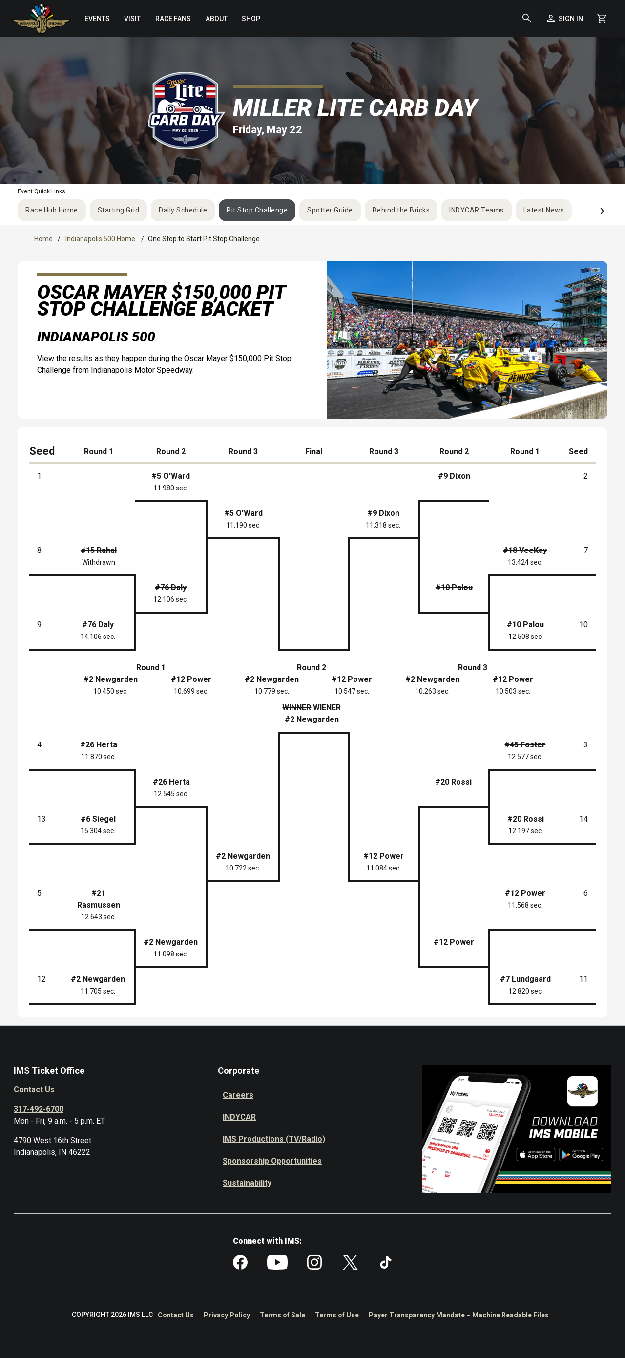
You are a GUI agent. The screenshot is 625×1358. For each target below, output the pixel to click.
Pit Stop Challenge (257, 210)
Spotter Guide (330, 210)
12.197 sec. (525, 831)
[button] (527, 18)
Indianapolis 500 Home (100, 239)
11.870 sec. (98, 757)
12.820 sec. (525, 991)
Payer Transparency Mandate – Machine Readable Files (459, 1315)
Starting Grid (119, 210)
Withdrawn (98, 562)
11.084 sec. (383, 868)
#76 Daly (98, 624)
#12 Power (383, 856)
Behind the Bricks (401, 210)
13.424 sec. (525, 562)
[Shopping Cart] (601, 18)
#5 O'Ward (170, 476)
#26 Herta (98, 744)
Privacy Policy (227, 1315)
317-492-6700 (38, 1109)
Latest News (543, 210)
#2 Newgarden (243, 856)
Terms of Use (337, 1315)
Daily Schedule (183, 210)
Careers (238, 1095)
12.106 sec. (170, 599)
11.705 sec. (98, 991)
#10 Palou (525, 624)
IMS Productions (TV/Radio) (274, 1139)
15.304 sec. (98, 831)
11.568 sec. (525, 905)
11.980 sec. (170, 488)
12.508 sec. (525, 636)
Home (43, 239)
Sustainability (247, 1183)
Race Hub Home (51, 210)
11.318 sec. (383, 525)
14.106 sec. (98, 636)
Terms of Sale (282, 1315)
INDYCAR (239, 1117)
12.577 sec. (525, 757)
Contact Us (34, 1089)
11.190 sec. (243, 525)
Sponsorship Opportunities (272, 1161)
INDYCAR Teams (476, 210)
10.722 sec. (243, 868)
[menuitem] (97, 18)
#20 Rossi (525, 819)
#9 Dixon (454, 476)
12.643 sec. (98, 917)
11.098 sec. (170, 954)
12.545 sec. (171, 794)
